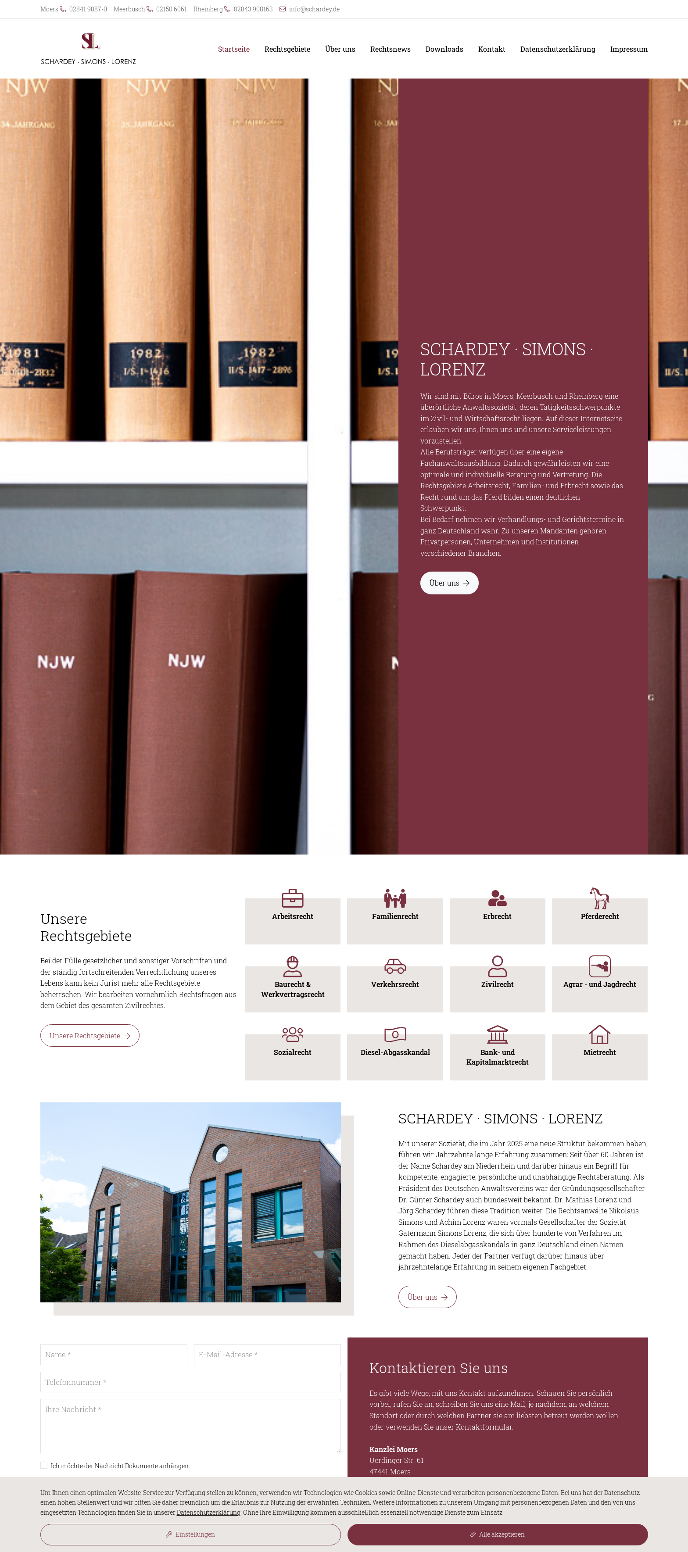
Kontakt (491, 49)
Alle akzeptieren (497, 1534)
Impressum (629, 49)
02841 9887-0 (88, 9)
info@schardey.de (314, 9)
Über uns (340, 49)
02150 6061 (171, 9)
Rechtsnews (390, 49)
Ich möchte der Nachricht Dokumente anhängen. (120, 1466)
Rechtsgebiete (287, 49)
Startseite (234, 49)
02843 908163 (253, 9)
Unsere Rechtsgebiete (90, 1035)
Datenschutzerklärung (557, 49)
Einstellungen (190, 1534)
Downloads (444, 49)
